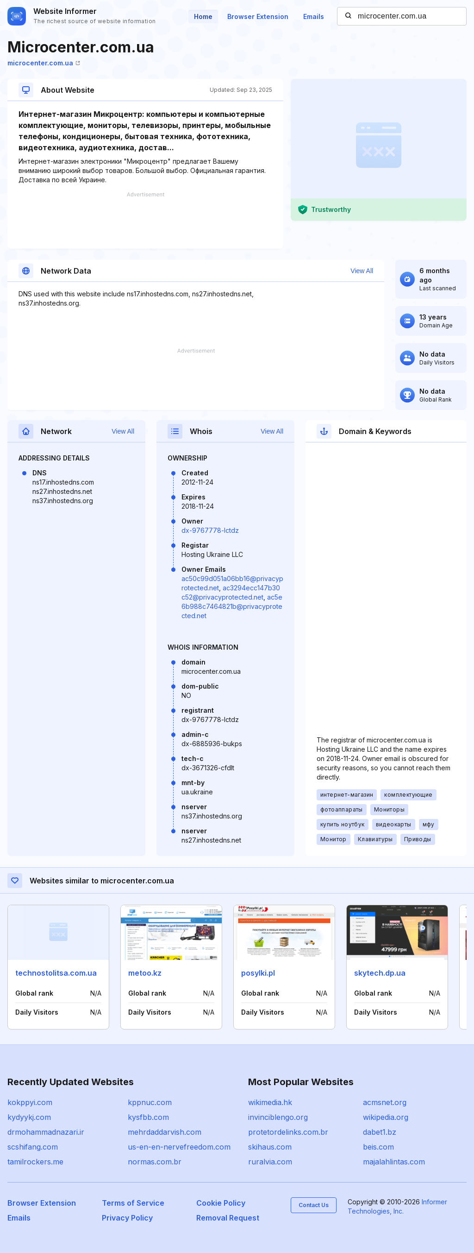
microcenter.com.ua (43, 63)
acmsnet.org (384, 1102)
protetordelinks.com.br (288, 1132)
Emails (313, 16)
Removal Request (227, 1217)
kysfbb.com (148, 1117)
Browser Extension (257, 16)
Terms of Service (133, 1203)
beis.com (378, 1146)
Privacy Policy (127, 1217)
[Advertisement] (145, 220)
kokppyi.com (29, 1102)
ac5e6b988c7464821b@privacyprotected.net (231, 606)
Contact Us (314, 1205)
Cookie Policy (220, 1203)
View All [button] (361, 271)
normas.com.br (154, 1161)
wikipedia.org (385, 1117)
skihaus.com (270, 1146)
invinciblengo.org (278, 1117)
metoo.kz (145, 973)
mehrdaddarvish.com (164, 1132)
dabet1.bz (379, 1132)
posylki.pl (258, 973)
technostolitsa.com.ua (56, 973)
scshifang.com (32, 1146)
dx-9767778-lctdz (210, 530)
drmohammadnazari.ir (45, 1132)
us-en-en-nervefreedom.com (179, 1146)
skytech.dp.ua (379, 973)
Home (203, 16)
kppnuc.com (150, 1102)
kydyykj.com (29, 1117)
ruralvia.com (270, 1161)
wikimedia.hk (270, 1102)
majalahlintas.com (394, 1161)
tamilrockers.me (35, 1161)
